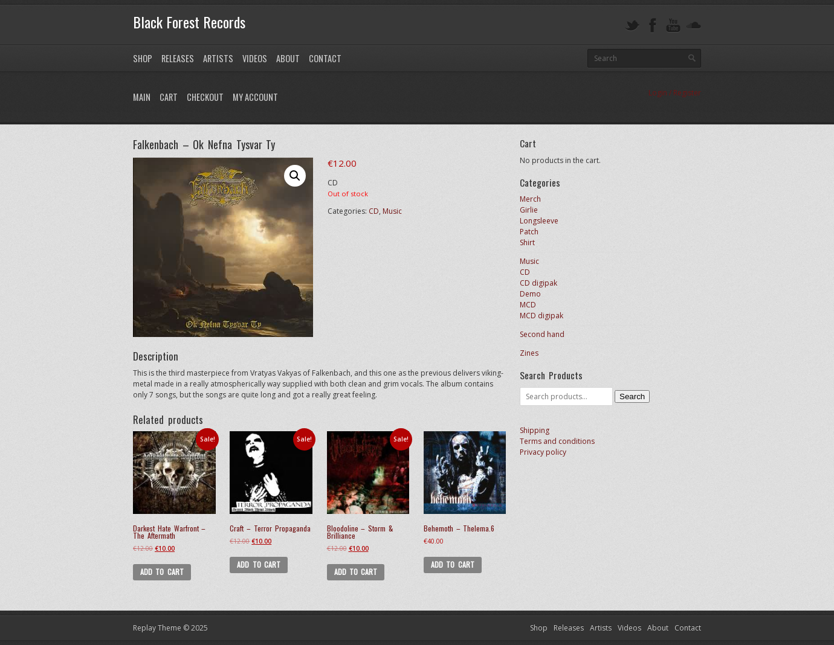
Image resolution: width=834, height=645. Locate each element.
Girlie (529, 210)
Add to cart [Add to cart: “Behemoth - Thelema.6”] (452, 564)
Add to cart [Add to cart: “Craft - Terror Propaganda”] (258, 564)
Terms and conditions (557, 441)
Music (392, 211)
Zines (529, 353)
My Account (255, 97)
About (288, 58)
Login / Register (674, 93)
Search (632, 396)
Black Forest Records (189, 22)
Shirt (527, 242)
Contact (325, 58)
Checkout (205, 97)
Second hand (542, 334)
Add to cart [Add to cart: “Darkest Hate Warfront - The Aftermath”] (162, 571)
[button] (295, 176)
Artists (218, 58)
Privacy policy (543, 452)
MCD (528, 305)
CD (374, 211)
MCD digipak (541, 315)
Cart (169, 97)
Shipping (534, 430)
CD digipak (538, 283)
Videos (254, 58)
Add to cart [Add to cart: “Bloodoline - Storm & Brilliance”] (356, 571)
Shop (142, 58)
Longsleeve (539, 221)
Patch (529, 231)
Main (141, 97)
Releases (177, 58)
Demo (530, 294)
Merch (530, 199)
